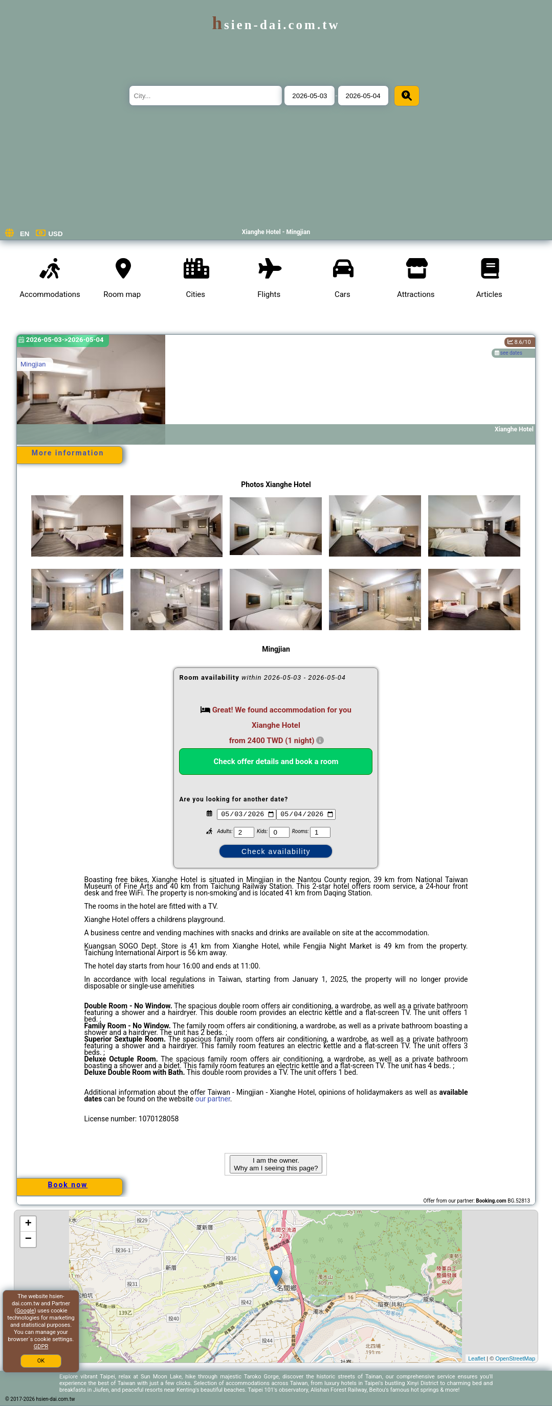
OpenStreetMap (515, 1358)
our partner (212, 1099)
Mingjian (33, 364)
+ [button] (28, 1224)
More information (68, 453)
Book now (68, 1185)
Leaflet (476, 1358)
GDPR (41, 1346)
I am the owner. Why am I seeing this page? (276, 1164)
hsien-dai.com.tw (276, 25)
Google (25, 1310)
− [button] (28, 1239)
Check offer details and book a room (276, 761)
